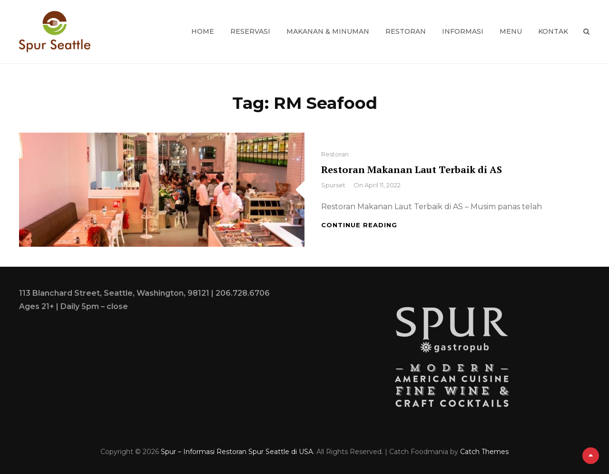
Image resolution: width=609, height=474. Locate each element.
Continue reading (359, 225)
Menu (511, 31)
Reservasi (250, 31)
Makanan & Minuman (327, 31)
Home (202, 31)
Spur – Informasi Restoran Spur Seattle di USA (237, 451)
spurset (333, 185)
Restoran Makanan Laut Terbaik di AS (411, 169)
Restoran (405, 31)
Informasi (462, 31)
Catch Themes (484, 451)
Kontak (553, 31)
